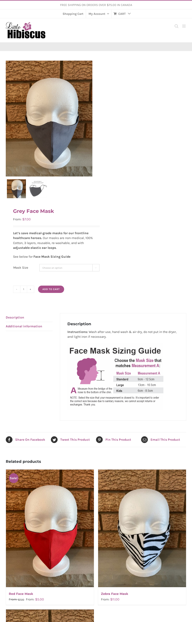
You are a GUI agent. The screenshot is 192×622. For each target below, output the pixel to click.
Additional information (24, 331)
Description (15, 322)
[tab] (29, 322)
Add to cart (51, 294)
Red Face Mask (21, 598)
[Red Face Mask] (50, 533)
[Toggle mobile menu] (184, 26)
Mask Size (20, 272)
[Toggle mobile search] (176, 26)
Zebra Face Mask (114, 598)
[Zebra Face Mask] (142, 533)
